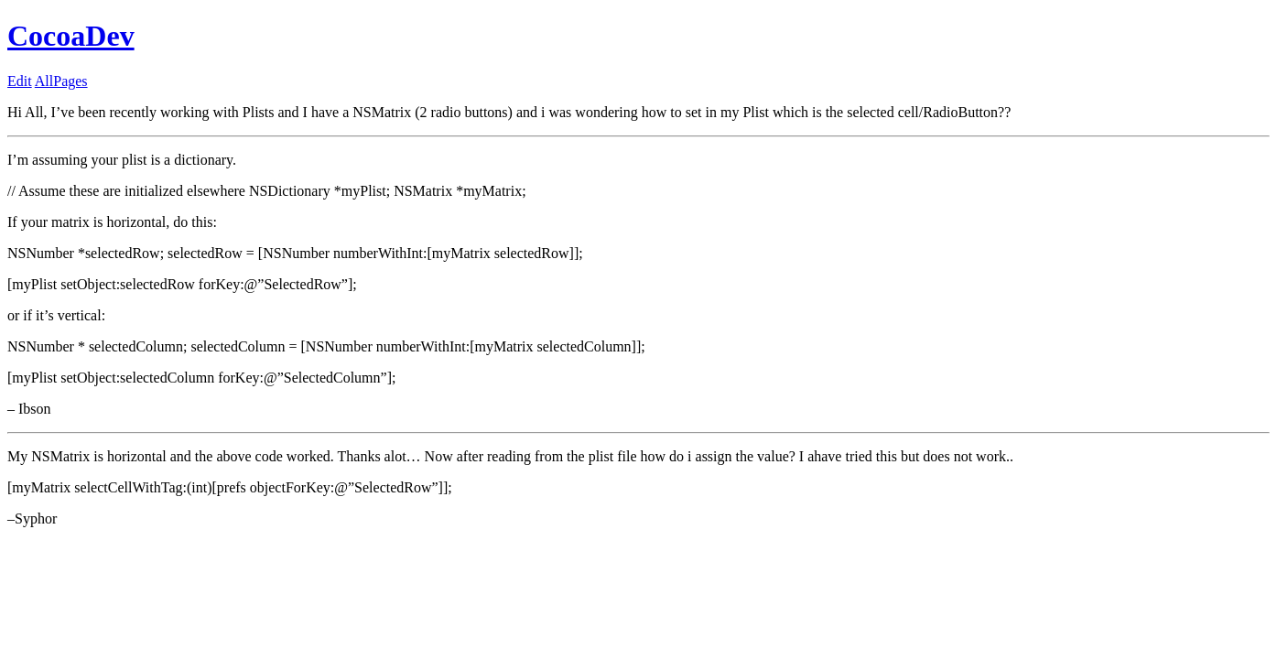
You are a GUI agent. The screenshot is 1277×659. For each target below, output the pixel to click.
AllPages (61, 81)
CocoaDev (71, 35)
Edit (19, 81)
